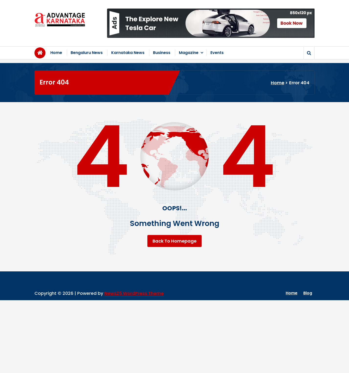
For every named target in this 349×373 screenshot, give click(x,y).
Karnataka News (127, 52)
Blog (307, 293)
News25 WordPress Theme (134, 293)
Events (217, 52)
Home (56, 52)
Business (161, 52)
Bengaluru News (87, 52)
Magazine (188, 52)
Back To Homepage (174, 241)
